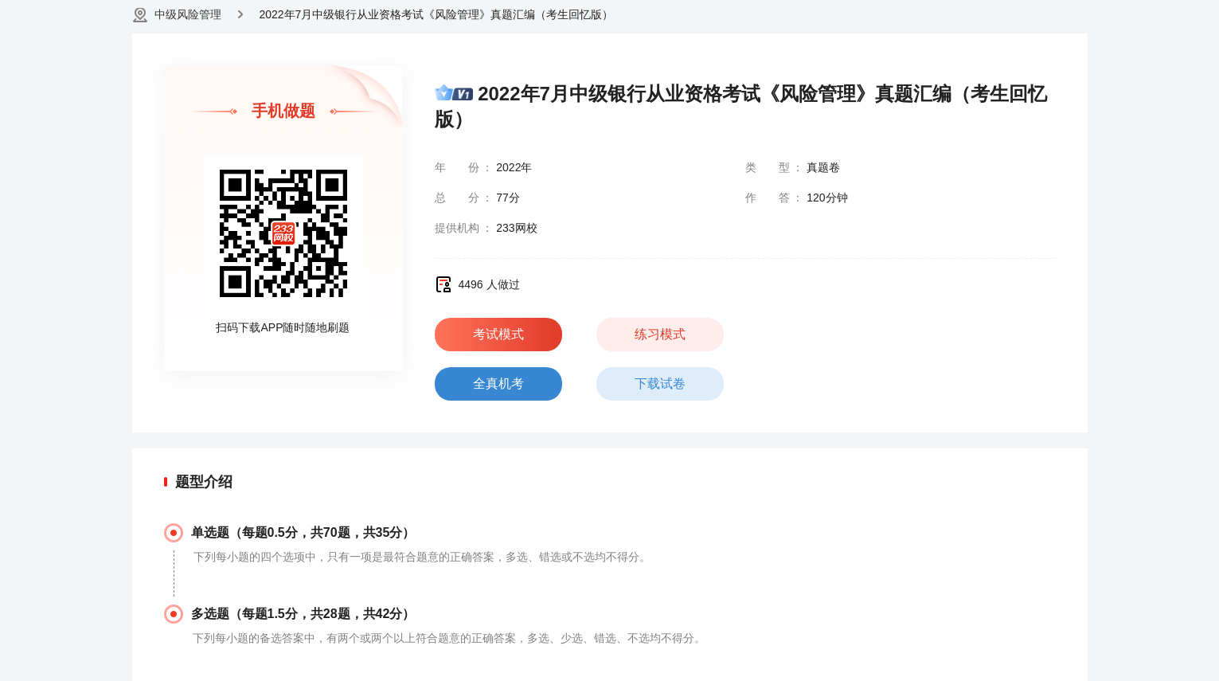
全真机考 (498, 383)
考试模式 (498, 334)
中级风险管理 (187, 14)
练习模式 (660, 334)
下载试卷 (660, 383)
